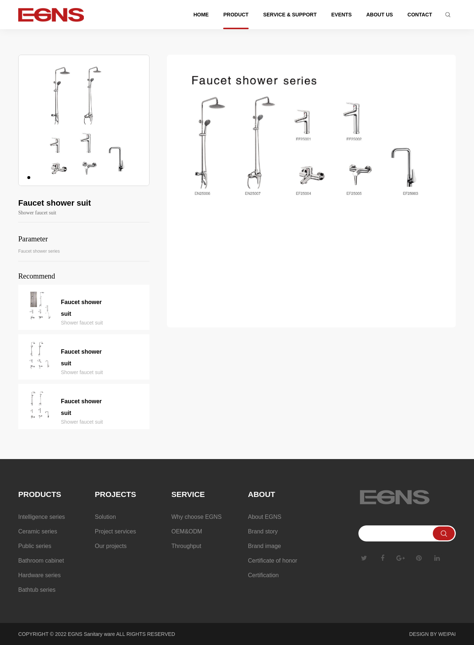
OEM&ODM (186, 531)
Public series (34, 546)
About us (379, 15)
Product (235, 15)
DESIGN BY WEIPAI (432, 634)
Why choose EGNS (196, 517)
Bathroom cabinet (41, 560)
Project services (115, 531)
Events (341, 15)
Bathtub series (36, 590)
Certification (263, 575)
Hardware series (39, 575)
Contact (420, 15)
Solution (105, 517)
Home (201, 15)
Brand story (263, 531)
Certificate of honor (272, 560)
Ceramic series (37, 531)
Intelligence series (41, 517)
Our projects (111, 546)
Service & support (290, 15)
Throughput (186, 546)
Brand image (264, 546)
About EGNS (264, 517)
